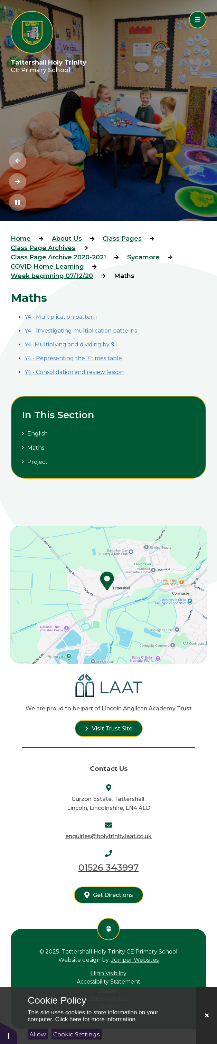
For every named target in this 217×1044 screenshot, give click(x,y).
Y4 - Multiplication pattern (61, 317)
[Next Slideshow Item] (17, 181)
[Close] (206, 1015)
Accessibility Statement (108, 981)
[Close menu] (197, 19)
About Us (67, 238)
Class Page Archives (43, 248)
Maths (124, 276)
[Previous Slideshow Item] (17, 161)
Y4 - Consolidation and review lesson (74, 372)
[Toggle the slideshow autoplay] (17, 202)
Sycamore (143, 257)
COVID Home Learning (47, 266)
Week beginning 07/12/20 (52, 276)
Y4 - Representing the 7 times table (73, 358)
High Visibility (108, 973)
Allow (37, 1034)
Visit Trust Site (112, 728)
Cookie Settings (76, 1034)
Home (21, 238)
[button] (8, 1033)
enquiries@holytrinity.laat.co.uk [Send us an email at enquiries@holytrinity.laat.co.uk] (108, 836)
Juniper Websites (135, 960)
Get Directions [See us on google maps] (113, 895)
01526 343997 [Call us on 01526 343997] (108, 867)
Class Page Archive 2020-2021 (58, 257)
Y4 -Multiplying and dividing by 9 (69, 344)
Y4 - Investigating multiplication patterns (81, 330)
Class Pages (122, 238)
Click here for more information (95, 1019)
